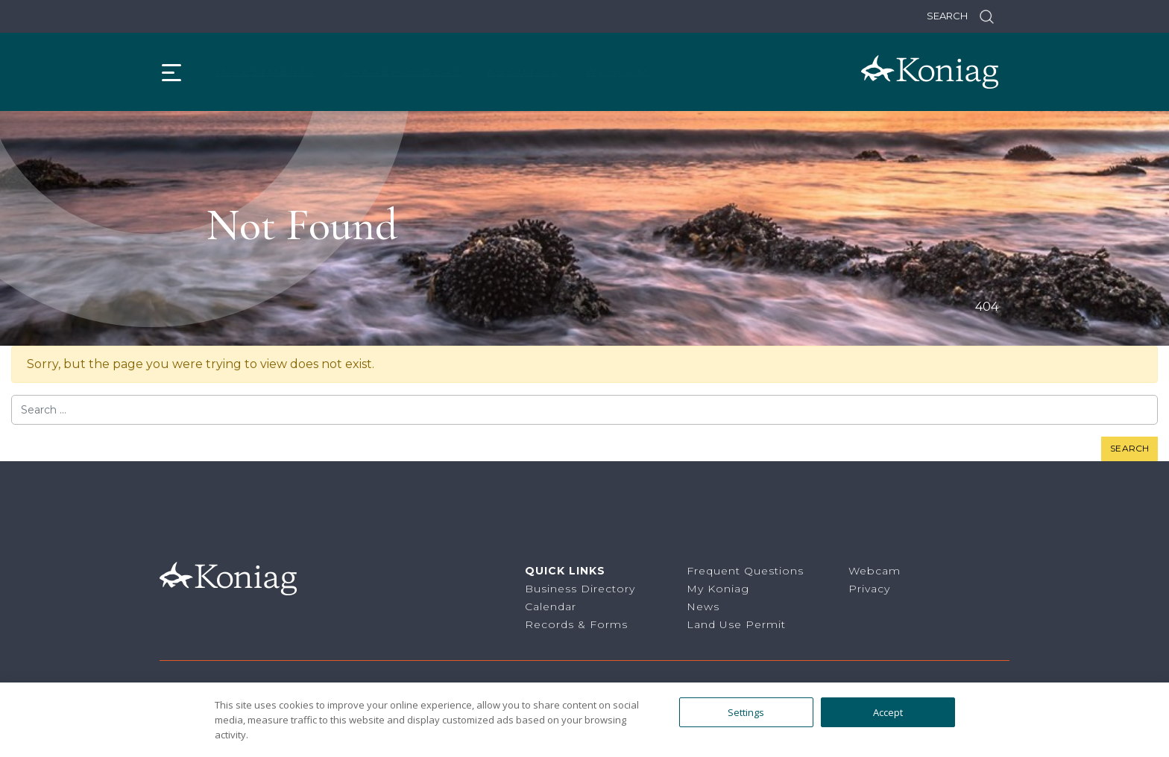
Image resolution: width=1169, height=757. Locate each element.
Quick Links (565, 570)
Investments (266, 71)
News (703, 606)
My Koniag (718, 588)
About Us (523, 71)
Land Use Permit (736, 624)
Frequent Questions (745, 570)
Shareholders (402, 71)
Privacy (869, 588)
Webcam (617, 71)
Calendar (550, 606)
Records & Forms (576, 624)
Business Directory (580, 588)
